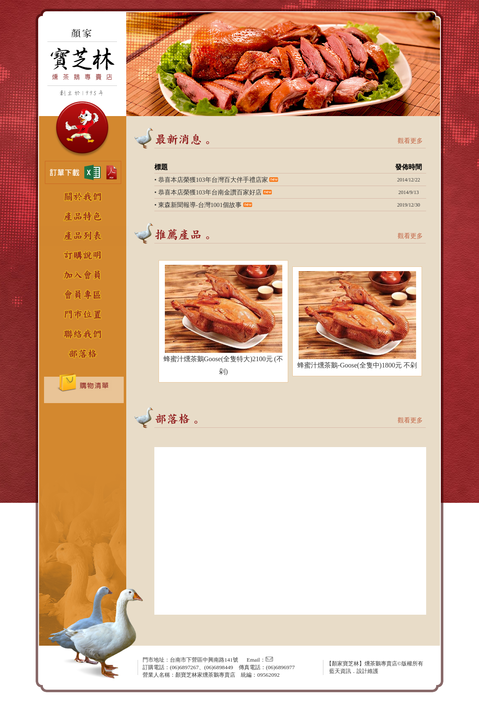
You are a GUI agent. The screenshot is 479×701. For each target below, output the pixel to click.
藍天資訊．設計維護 (353, 671)
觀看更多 (410, 140)
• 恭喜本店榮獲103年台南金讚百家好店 (208, 192)
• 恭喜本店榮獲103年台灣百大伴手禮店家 (211, 179)
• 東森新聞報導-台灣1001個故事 (198, 205)
